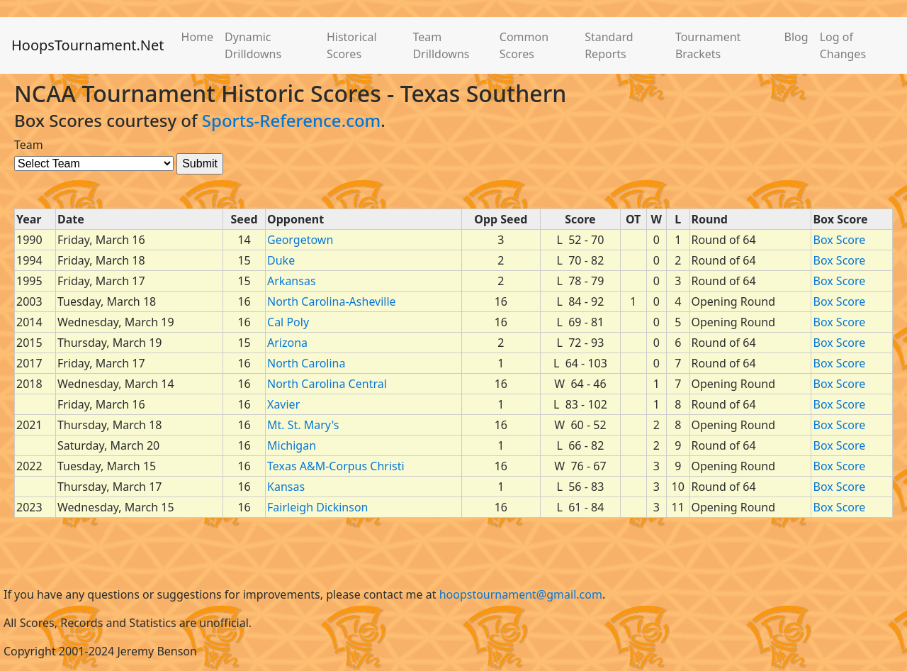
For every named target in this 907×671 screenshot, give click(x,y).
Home (197, 37)
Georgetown (300, 240)
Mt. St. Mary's (303, 425)
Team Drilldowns (440, 45)
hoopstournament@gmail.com (520, 594)
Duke (281, 260)
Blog (796, 37)
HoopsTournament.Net (87, 45)
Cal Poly (288, 322)
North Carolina (306, 363)
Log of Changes (843, 45)
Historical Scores (352, 45)
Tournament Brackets (707, 45)
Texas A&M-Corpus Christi (336, 466)
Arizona (287, 342)
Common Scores (524, 45)
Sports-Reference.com (291, 120)
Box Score (839, 240)
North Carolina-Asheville (331, 301)
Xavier (283, 404)
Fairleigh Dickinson (317, 507)
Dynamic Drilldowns (253, 45)
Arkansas (291, 281)
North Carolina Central (327, 384)
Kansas (286, 486)
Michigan (291, 445)
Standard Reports (609, 45)
